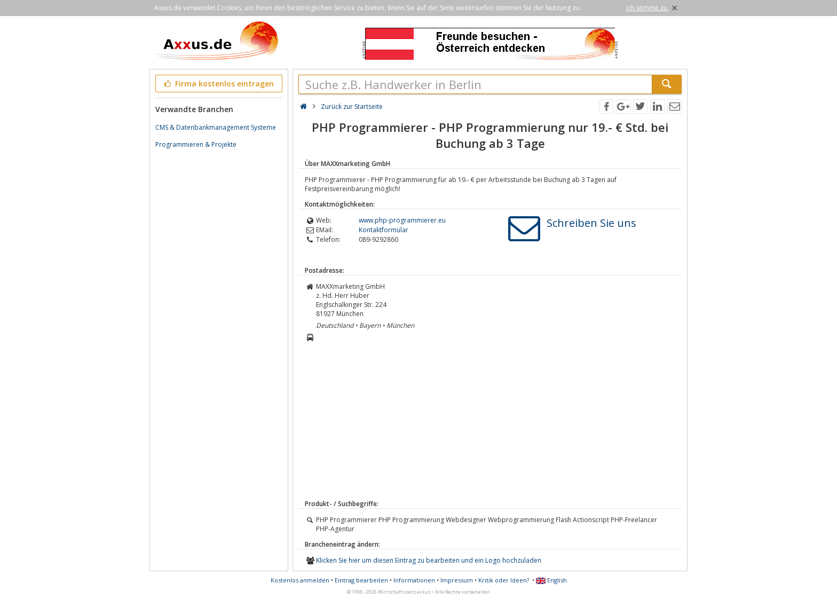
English (551, 580)
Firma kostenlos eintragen (218, 83)
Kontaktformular (383, 229)
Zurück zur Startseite (352, 106)
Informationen (414, 580)
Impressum (456, 580)
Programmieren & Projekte (195, 144)
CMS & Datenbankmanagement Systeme (215, 127)
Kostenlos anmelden (300, 580)
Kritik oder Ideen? (503, 580)
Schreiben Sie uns (591, 223)
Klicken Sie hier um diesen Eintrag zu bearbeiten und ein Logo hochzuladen (428, 560)
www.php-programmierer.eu (402, 220)
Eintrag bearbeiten (361, 580)
